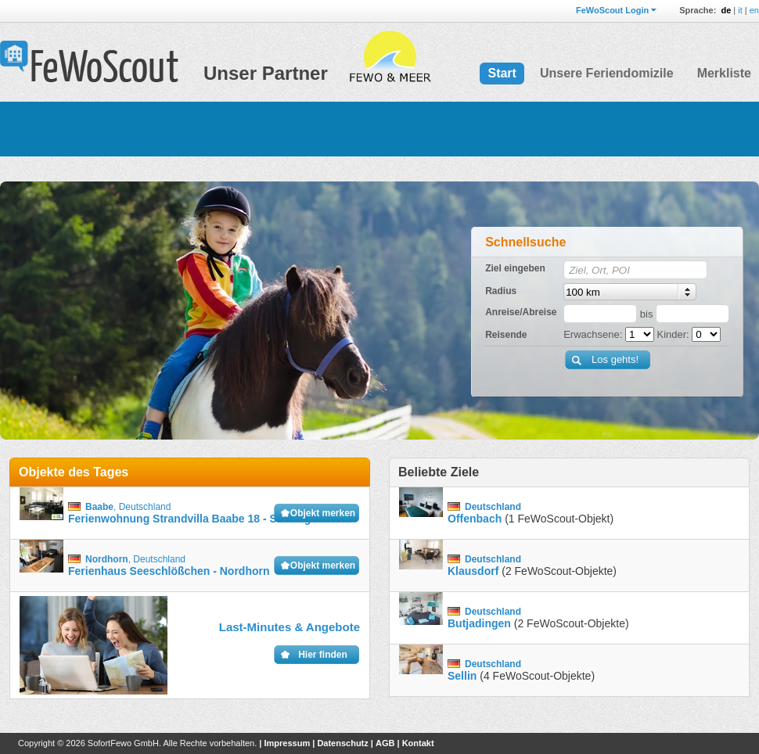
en (754, 10)
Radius (500, 290)
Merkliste (724, 73)
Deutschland (145, 506)
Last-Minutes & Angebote (289, 627)
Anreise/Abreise (520, 312)
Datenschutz (342, 743)
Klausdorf (473, 571)
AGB (385, 743)
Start (501, 73)
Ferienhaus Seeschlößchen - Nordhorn (169, 571)
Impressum (287, 743)
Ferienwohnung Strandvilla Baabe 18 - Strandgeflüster (209, 518)
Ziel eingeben (515, 268)
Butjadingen (479, 623)
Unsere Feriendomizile (607, 73)
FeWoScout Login (612, 10)
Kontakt (418, 743)
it (740, 10)
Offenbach (475, 518)
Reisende (506, 334)
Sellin (462, 676)
